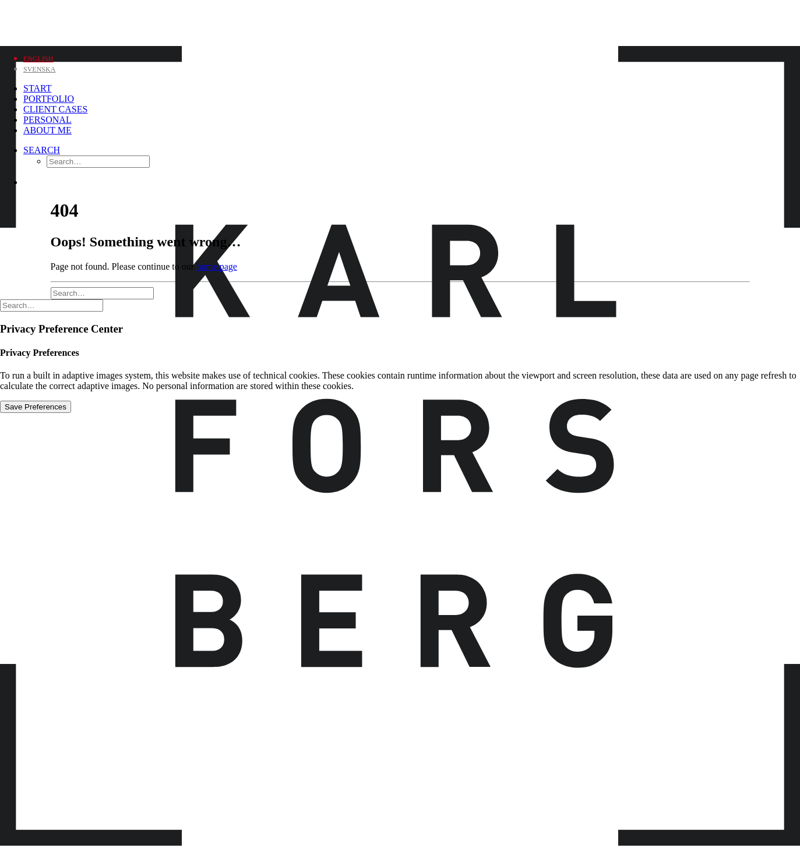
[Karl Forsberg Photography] (400, 22)
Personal (47, 120)
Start (37, 88)
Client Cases (55, 109)
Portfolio (48, 99)
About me (47, 130)
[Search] (41, 150)
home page (216, 266)
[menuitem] (86, 88)
